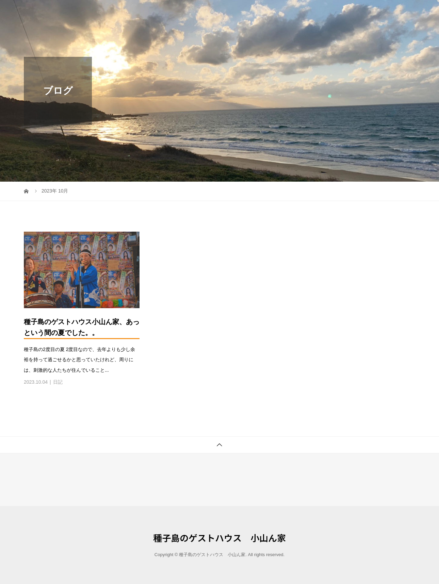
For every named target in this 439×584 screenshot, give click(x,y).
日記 (58, 382)
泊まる (356, 12)
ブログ (402, 12)
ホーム (330, 12)
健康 (379, 12)
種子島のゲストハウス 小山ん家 (90, 11)
